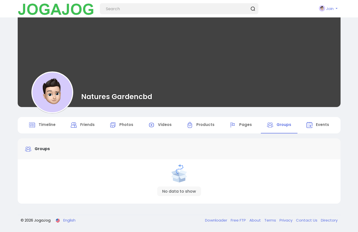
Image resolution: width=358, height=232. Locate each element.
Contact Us (307, 220)
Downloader (216, 220)
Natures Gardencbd (116, 97)
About (255, 220)
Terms (270, 220)
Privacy (286, 220)
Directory (329, 220)
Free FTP (239, 220)
